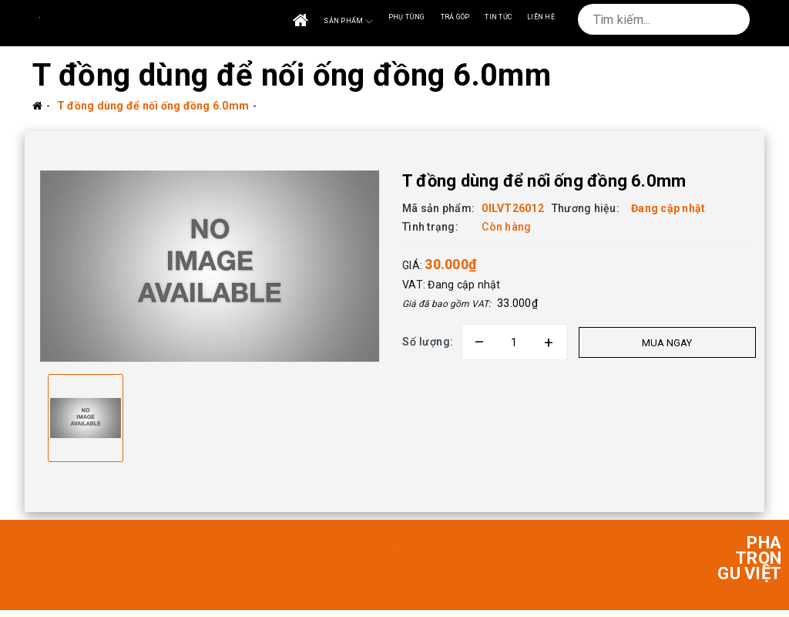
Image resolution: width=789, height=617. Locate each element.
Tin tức (498, 17)
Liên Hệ (541, 17)
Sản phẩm (348, 21)
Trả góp (455, 17)
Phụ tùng (406, 17)
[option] (209, 269)
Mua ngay (666, 343)
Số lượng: (428, 341)
